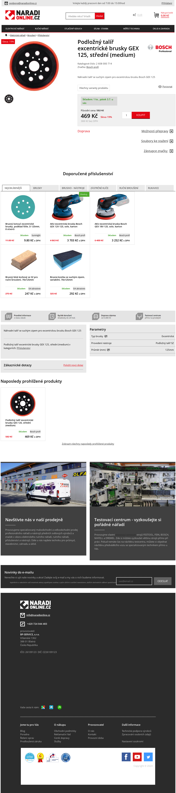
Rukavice (153, 188)
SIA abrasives (34, 288)
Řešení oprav (27, 737)
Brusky (37, 188)
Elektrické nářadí (17, 35)
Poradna (24, 734)
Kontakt (92, 734)
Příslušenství (43, 35)
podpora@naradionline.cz (23, 3)
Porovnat (167, 86)
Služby (57, 741)
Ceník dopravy (61, 737)
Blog (22, 730)
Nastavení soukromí (132, 741)
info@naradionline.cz (38, 615)
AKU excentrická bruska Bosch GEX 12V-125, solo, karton (66, 225)
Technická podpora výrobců (136, 730)
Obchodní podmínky (65, 730)
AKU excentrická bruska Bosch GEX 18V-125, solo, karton (111, 225)
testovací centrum (126, 534)
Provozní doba (96, 737)
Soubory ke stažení (157, 141)
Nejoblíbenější (13, 188)
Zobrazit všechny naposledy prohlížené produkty (88, 443)
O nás (91, 730)
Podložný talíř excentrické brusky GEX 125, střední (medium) (19, 423)
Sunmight (36, 235)
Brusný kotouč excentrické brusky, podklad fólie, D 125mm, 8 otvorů (22, 226)
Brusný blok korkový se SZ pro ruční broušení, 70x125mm (21, 278)
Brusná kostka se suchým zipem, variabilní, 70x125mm (67, 278)
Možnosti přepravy (157, 131)
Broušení (31, 35)
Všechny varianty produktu (93, 87)
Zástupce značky (158, 151)
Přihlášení (167, 3)
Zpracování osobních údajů (136, 734)
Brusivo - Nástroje (73, 188)
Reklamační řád (62, 734)
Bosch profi (92, 67)
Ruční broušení (128, 188)
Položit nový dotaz (73, 365)
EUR (139, 15)
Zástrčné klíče (99, 188)
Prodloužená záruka (31, 741)
